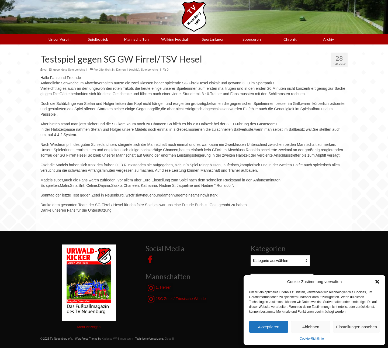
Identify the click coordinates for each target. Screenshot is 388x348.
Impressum (126, 338)
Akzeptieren (268, 327)
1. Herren (159, 288)
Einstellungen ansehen (356, 327)
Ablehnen (310, 327)
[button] (377, 281)
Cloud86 (169, 338)
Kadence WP (109, 338)
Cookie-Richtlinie (312, 338)
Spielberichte (149, 69)
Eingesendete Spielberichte (67, 69)
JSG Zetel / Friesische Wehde (177, 299)
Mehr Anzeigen (89, 327)
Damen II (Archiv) (127, 69)
